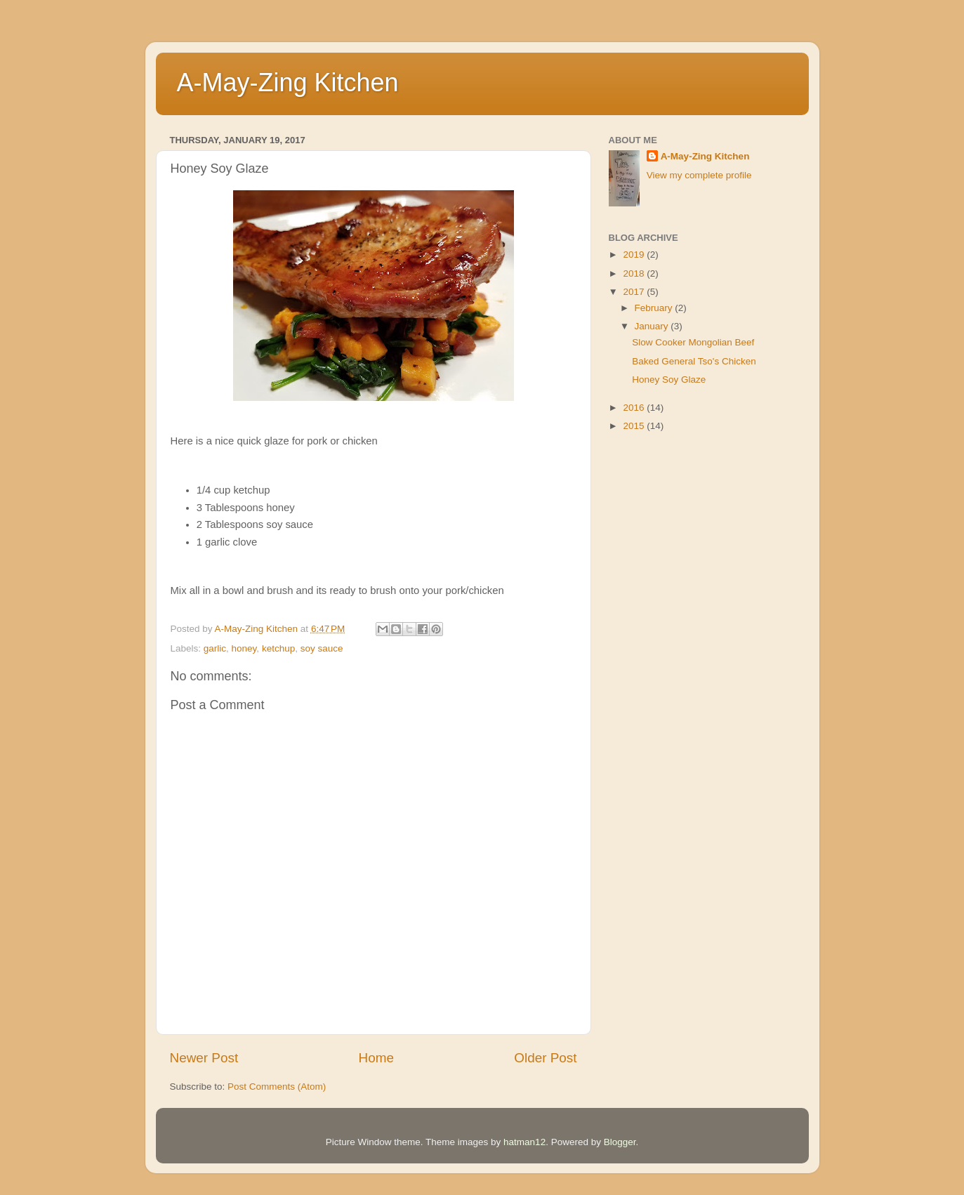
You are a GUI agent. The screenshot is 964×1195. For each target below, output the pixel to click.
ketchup (278, 648)
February (655, 308)
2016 (635, 407)
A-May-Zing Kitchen (288, 82)
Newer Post (204, 1057)
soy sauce (322, 648)
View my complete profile (699, 175)
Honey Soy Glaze (669, 379)
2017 (635, 291)
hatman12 (524, 1142)
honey (244, 648)
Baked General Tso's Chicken (693, 361)
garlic (215, 648)
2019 (635, 254)
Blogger (620, 1142)
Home (376, 1057)
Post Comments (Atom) (276, 1086)
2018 (635, 273)
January (653, 326)
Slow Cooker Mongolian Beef (693, 342)
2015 (635, 426)
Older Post (545, 1057)
